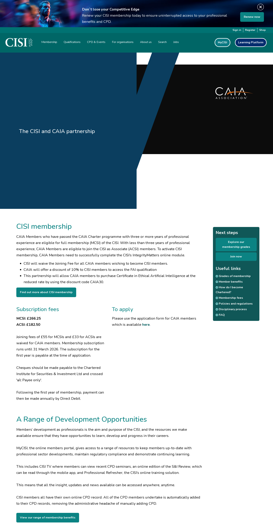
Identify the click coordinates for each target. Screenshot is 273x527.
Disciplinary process (231, 309)
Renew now (252, 17)
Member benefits (229, 282)
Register (250, 30)
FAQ (220, 315)
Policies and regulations (234, 304)
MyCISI (222, 42)
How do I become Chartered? (229, 289)
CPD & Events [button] (96, 42)
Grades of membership (233, 276)
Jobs (176, 42)
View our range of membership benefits (47, 518)
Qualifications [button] (72, 42)
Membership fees (229, 298)
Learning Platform (250, 42)
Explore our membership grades (236, 244)
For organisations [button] (123, 42)
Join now (236, 257)
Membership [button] (49, 42)
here (146, 324)
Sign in (237, 30)
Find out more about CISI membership (46, 292)
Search (162, 42)
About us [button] (146, 42)
